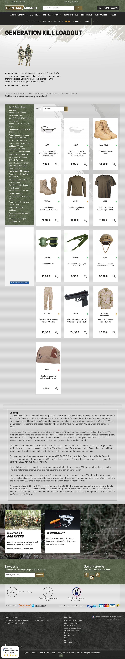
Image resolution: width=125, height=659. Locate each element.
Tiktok (92, 576)
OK (61, 656)
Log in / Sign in (71, 2)
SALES (67, 21)
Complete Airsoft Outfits (73, 621)
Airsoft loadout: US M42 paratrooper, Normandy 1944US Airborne (18, 157)
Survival (77, 21)
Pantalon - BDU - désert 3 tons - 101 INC (48, 321)
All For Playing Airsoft (71, 631)
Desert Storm (14, 168)
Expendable (86, 15)
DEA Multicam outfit (17, 149)
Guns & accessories (52, 15)
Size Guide (68, 643)
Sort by (38, 109)
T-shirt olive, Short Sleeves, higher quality (105, 209)
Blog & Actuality (69, 635)
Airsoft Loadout (18, 15)
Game (87, 21)
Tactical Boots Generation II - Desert (48, 209)
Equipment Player (70, 626)
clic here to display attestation (110, 619)
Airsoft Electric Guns (71, 623)
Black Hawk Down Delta (18, 166)
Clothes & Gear (71, 15)
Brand (113, 15)
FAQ (65, 640)
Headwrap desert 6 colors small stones (48, 377)
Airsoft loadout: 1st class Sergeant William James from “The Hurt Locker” (19, 138)
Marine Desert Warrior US (19, 143)
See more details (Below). (17, 86)
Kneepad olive (48, 264)
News (37, 15)
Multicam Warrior (16, 146)
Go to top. (14, 413)
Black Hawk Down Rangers (19, 163)
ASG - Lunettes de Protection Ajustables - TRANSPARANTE (48, 154)
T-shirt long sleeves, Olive (77, 209)
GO (78, 8)
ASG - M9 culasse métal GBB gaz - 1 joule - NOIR (77, 321)
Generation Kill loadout (19, 171)
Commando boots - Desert (105, 153)
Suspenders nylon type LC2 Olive (77, 265)
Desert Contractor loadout (19, 152)
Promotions (68, 633)
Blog (95, 21)
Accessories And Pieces (72, 628)
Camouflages (101, 15)
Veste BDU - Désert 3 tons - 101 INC (105, 321)
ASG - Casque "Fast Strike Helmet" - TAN (105, 265)
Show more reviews (19, 283)
